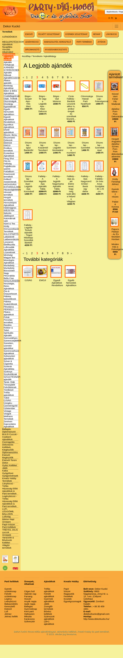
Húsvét (27, 599)
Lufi (6, 611)
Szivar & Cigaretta (8, 362)
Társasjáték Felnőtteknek (10, 385)
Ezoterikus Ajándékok (9, 154)
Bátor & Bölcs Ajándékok (10, 92)
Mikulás (28, 616)
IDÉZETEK (9, 210)
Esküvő (8, 609)
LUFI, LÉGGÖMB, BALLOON (8, 511)
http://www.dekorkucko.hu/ (96, 617)
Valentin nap (30, 594)
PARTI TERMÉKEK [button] (84, 42)
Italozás (7, 213)
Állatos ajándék (8, 81)
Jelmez (8, 614)
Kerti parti (29, 611)
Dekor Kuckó (11, 26)
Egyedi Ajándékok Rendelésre (9, 119)
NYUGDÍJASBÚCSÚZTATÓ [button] (56, 50)
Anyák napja (30, 601)
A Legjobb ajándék (9, 58)
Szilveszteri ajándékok (9, 357)
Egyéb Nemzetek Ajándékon (9, 112)
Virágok (7, 413)
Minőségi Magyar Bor (9, 256)
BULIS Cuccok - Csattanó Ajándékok (10, 437)
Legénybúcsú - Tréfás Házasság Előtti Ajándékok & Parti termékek (10, 501)
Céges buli (29, 591)
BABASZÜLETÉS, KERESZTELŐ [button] (57, 42)
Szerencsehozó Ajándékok (11, 352)
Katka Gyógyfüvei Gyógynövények (10, 473)
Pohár (7, 317)
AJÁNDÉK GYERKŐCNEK (11, 68)
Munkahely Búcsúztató (9, 269)
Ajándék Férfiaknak (9, 63)
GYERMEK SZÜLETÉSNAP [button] (76, 34)
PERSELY (9, 309)
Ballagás (28, 606)
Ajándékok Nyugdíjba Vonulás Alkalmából (7, 48)
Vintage (7, 411)
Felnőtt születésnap (10, 595)
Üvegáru (8, 403)
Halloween (29, 614)
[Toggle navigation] (116, 26)
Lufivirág (6, 516)
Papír (66, 589)
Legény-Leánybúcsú (10, 600)
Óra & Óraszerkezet (10, 292)
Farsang (28, 596)
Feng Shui (9, 158)
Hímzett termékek (8, 193)
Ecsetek (68, 599)
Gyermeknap (30, 609)
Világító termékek (6, 546)
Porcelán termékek (8, 321)
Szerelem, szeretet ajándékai (9, 345)
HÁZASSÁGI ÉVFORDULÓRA (12, 185)
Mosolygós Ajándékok (9, 261)
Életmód (8, 142)
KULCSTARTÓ (11, 234)
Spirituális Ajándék (8, 334)
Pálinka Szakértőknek (10, 302)
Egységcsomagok (72, 601)
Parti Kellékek (9, 527)
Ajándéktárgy (8, 54)
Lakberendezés (11, 239)
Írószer (67, 591)
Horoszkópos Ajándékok (10, 203)
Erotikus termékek (8, 149)
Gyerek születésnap (10, 590)
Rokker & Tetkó (8, 328)
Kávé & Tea (9, 223)
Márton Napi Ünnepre (8, 520)
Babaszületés (11, 604)
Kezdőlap (26, 56)
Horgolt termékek (8, 198)
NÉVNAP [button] (96, 34)
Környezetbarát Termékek (11, 230)
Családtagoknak (12, 96)
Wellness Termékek (8, 417)
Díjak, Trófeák (10, 98)
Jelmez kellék (11, 616)
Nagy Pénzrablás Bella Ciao (9, 275)
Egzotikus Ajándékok (9, 125)
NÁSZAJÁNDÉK (12, 281)
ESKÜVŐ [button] (29, 34)
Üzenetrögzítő (10, 405)
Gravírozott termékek (9, 175)
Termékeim (37, 56)
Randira (8, 325)
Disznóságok (10, 101)
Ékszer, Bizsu (10, 135)
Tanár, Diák (9, 382)
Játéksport (9, 215)
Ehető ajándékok (9, 131)
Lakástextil (9, 236)
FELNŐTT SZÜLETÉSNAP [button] (49, 34)
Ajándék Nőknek (8, 73)
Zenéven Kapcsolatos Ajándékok (10, 424)
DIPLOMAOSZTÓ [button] (32, 50)
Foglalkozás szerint (10, 167)
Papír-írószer (8, 524)
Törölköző (8, 390)
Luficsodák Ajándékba (9, 248)
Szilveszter (29, 621)
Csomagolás (8, 442)
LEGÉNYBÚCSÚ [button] (32, 42)
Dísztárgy (8, 104)
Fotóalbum (9, 171)
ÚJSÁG (7, 400)
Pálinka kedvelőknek (10, 297)
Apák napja (29, 604)
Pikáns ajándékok (9, 313)
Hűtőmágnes (10, 207)
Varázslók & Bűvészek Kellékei (8, 540)
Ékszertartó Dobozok (9, 138)
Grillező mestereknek (10, 180)
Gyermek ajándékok (49, 600)
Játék (5, 468)
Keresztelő (9, 606)
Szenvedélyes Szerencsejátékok (12, 339)
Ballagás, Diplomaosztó (9, 430)
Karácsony (29, 619)
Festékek (68, 596)
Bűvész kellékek (48, 612)
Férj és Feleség (8, 162)
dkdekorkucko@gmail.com (97, 612)
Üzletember (9, 408)
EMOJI (7, 145)
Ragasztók (69, 594)
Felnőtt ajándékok (49, 595)
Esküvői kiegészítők (7, 456)
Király (6, 226)
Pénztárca (9, 306)
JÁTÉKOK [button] (101, 42)
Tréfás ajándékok (9, 393)
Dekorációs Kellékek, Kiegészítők (8, 447)
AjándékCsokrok (12, 78)
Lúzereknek (9, 252)
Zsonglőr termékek (48, 607)
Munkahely (9, 265)
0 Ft (113, 18)
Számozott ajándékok (49, 617)
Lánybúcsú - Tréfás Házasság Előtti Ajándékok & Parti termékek (10, 488)
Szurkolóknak (10, 374)
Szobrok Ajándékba (9, 367)
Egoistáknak (10, 106)
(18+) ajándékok (49, 622)
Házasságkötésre (12, 189)
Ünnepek (6, 535)
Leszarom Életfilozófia (9, 243)
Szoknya (8, 371)
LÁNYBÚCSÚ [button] (111, 34)
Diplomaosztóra (10, 452)
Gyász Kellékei (9, 465)
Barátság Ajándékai (8, 86)
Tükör (6, 397)
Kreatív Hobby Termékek (9, 479)
